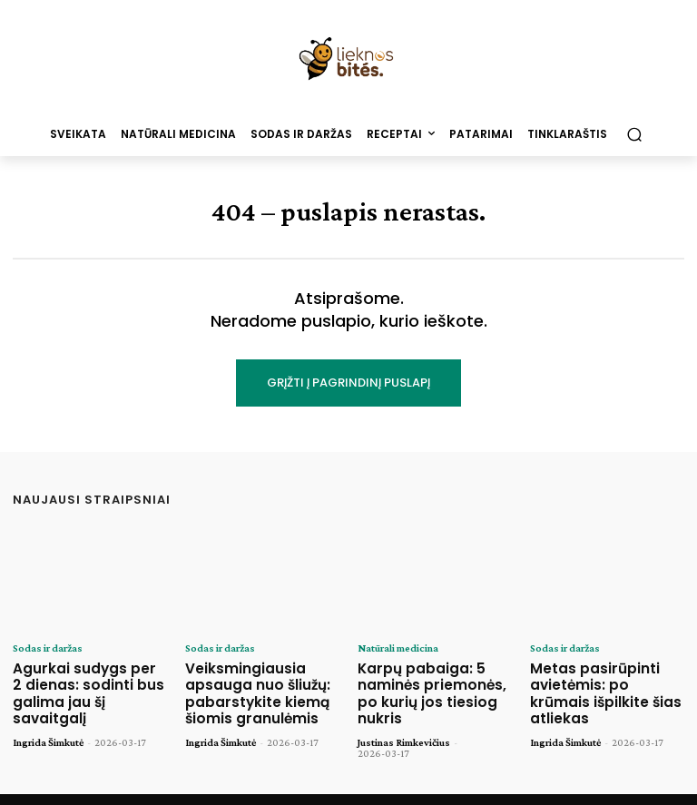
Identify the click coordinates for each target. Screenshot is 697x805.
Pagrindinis (360, 788)
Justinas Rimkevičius (404, 718)
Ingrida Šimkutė (48, 718)
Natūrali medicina (397, 648)
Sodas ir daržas (48, 648)
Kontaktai (506, 788)
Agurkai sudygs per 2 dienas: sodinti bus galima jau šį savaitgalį (89, 681)
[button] (633, 133)
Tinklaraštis (436, 788)
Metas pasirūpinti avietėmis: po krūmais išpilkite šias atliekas (600, 681)
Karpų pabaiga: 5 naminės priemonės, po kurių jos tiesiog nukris (431, 681)
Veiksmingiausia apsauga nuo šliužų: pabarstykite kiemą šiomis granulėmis (248, 689)
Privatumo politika (594, 788)
